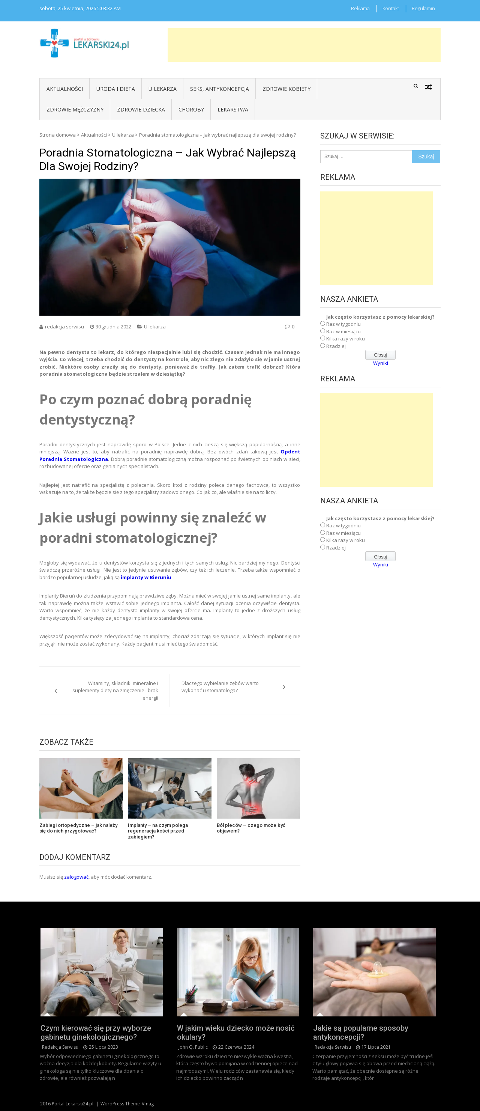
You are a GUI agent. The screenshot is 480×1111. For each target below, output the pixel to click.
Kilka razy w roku (345, 338)
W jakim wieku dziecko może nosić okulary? (235, 1033)
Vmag (148, 1103)
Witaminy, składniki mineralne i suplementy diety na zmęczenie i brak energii (115, 690)
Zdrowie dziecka (141, 109)
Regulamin (423, 8)
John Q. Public (193, 1047)
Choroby (191, 109)
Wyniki (380, 363)
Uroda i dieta (115, 88)
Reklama (360, 8)
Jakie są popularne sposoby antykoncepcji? (360, 1033)
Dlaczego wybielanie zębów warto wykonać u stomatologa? (220, 687)
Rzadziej (336, 346)
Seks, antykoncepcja (219, 88)
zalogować (76, 876)
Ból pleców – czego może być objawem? (251, 828)
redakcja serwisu (64, 326)
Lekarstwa (233, 109)
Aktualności (64, 88)
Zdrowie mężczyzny (75, 109)
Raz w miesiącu (343, 331)
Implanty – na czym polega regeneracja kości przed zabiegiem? (158, 831)
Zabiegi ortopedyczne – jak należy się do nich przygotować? (78, 828)
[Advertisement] (304, 45)
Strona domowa (57, 134)
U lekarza (162, 88)
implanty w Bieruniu (146, 577)
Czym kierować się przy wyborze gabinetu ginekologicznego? (95, 1033)
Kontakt (390, 8)
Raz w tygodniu (343, 324)
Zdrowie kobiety (286, 88)
